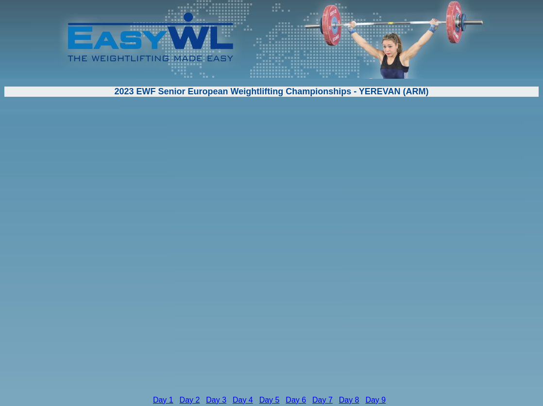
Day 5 (269, 400)
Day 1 (163, 400)
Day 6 (296, 400)
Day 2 (190, 400)
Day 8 (349, 400)
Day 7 (322, 400)
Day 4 (243, 400)
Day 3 (216, 400)
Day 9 (375, 400)
